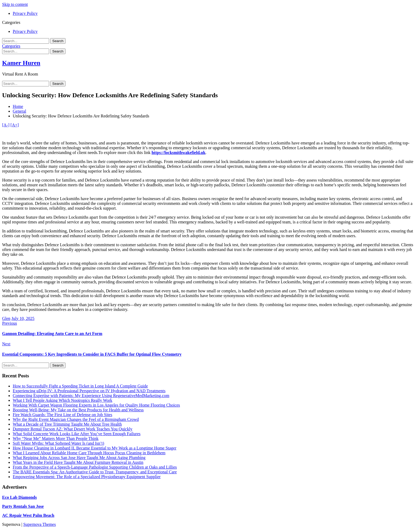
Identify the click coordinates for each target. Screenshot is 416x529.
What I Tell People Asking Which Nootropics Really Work (62, 400)
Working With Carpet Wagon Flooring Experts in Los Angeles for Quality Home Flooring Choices (96, 405)
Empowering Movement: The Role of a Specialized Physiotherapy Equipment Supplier (87, 476)
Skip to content (15, 4)
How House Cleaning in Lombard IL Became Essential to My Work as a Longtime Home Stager (94, 448)
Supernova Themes (39, 524)
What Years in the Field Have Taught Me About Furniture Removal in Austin (78, 462)
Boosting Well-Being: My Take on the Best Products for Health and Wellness (78, 410)
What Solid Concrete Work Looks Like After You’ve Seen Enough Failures (76, 433)
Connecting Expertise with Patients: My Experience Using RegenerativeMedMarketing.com (91, 395)
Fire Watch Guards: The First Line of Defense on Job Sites (62, 414)
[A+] (15, 125)
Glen (6, 318)
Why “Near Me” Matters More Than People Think (55, 438)
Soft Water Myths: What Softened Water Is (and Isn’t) (58, 443)
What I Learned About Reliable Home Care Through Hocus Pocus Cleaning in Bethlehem (89, 453)
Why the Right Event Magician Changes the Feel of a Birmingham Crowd (76, 419)
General (19, 111)
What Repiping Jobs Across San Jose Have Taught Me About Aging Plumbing (79, 457)
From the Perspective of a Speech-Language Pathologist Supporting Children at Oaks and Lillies (95, 467)
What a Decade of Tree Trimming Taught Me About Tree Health (67, 424)
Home (18, 106)
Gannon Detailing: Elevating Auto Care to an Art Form (52, 333)
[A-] (6, 125)
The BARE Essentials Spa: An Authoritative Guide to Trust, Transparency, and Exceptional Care (95, 472)
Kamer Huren (21, 62)
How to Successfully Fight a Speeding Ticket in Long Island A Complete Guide (80, 386)
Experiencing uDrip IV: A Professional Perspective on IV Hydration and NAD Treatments (89, 391)
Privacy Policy (25, 13)
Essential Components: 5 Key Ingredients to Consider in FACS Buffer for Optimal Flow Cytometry (91, 354)
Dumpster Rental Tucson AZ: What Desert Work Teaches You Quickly (72, 429)
